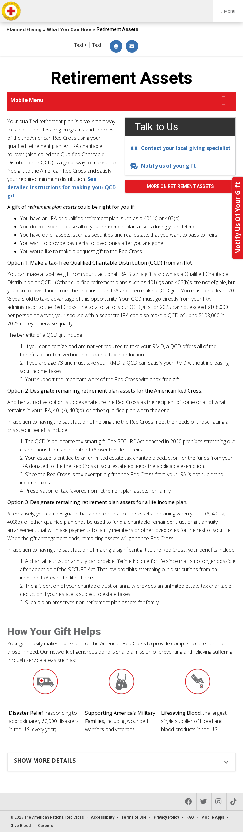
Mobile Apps (212, 817)
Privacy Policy (166, 817)
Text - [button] (98, 45)
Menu (228, 11)
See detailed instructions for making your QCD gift (61, 187)
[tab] (122, 760)
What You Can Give (70, 30)
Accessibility (102, 817)
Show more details (45, 760)
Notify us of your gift (163, 165)
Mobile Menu (26, 100)
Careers (45, 825)
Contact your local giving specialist (180, 147)
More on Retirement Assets (180, 186)
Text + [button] (80, 45)
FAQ (190, 817)
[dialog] (116, 47)
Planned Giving (24, 30)
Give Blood (20, 825)
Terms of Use (134, 817)
